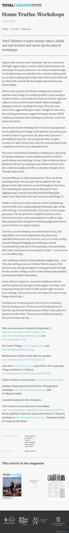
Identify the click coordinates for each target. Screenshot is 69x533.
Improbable (29, 444)
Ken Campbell (30, 442)
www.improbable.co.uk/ (14, 339)
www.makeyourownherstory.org (18, 349)
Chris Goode (30, 436)
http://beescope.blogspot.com (29, 417)
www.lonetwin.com (24, 365)
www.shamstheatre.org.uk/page (30, 389)
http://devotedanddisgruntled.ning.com (21, 335)
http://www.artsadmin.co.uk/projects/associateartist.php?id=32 (33, 410)
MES (65, 531)
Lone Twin (29, 446)
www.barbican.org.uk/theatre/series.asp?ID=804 (26, 373)
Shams (27, 440)
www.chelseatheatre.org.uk (49, 379)
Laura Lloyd (8, 21)
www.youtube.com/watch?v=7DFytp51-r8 (23, 359)
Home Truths (30, 451)
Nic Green (29, 438)
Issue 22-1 (15, 29)
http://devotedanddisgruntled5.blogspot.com (24, 332)
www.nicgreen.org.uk (34, 345)
